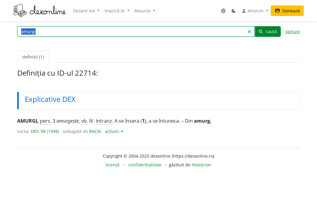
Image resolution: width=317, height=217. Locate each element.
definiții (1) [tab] (33, 57)
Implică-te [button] (115, 11)
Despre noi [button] (84, 11)
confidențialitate (144, 165)
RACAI (95, 131)
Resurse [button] (143, 11)
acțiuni (112, 131)
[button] (223, 10)
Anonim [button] (253, 11)
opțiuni (293, 31)
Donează (287, 11)
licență (112, 165)
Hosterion (201, 165)
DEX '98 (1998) (45, 131)
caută (267, 31)
